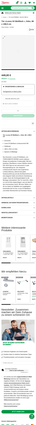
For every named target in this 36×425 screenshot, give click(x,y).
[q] (21, 8)
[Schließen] (33, 13)
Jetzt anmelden (18, 411)
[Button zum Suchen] (33, 8)
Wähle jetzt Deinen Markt (13, 13)
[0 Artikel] (18, 111)
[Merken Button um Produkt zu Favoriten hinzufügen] (33, 123)
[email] (18, 362)
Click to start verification (16, 370)
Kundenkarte (12, 78)
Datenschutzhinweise (10, 406)
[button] (2, 8)
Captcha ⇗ (24, 372)
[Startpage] (5, 2)
